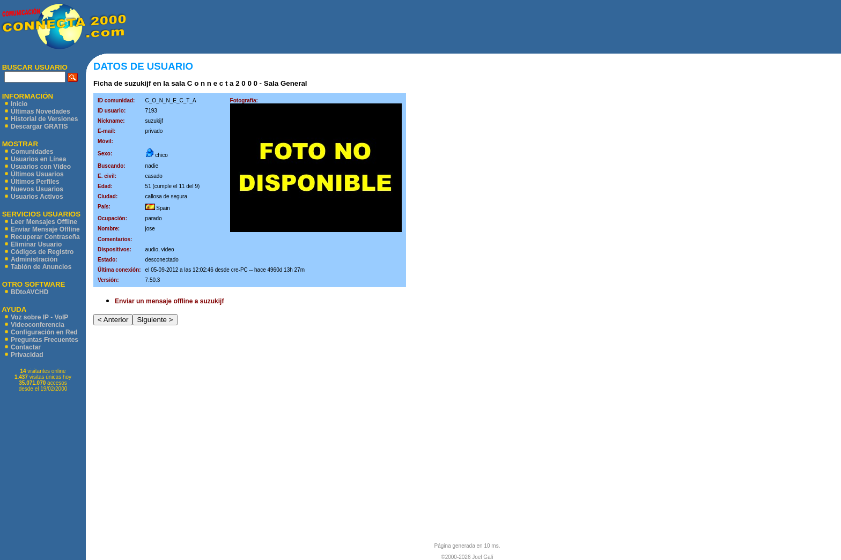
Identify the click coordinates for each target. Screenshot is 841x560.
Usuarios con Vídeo (41, 166)
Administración (34, 259)
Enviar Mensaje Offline (45, 229)
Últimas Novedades (40, 111)
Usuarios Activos (37, 196)
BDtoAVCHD (29, 292)
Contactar (26, 347)
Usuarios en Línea (38, 159)
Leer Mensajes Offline (44, 222)
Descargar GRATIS (39, 126)
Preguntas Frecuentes (44, 340)
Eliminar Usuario (36, 244)
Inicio (19, 104)
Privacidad (27, 355)
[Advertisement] (484, 27)
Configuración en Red (44, 332)
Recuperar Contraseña (45, 237)
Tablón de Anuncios (41, 267)
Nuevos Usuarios (37, 189)
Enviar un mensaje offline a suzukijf (169, 301)
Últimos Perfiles (35, 181)
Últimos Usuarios (37, 174)
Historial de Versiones (44, 119)
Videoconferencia (37, 324)
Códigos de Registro (42, 252)
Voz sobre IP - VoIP (39, 317)
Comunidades (32, 151)
